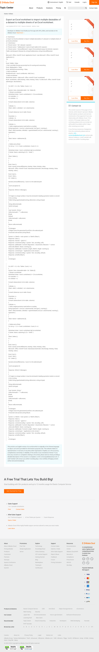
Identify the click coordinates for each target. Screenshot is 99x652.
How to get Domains (56, 615)
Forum (53, 559)
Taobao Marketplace (19, 638)
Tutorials (86, 621)
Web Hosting (27, 612)
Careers (6, 635)
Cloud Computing (40, 621)
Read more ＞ (21, 33)
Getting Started (39, 557)
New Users (39, 618)
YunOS (70, 638)
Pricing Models (8, 549)
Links (59, 635)
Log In (84, 2)
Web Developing (75, 621)
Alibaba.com (49, 638)
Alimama (60, 638)
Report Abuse (55, 554)
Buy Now (86, 41)
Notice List (49, 635)
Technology (38, 546)
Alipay (16, 640)
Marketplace (39, 562)
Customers (7, 554)
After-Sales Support (57, 551)
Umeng (91, 638)
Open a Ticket (12, 520)
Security (37, 612)
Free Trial (22, 546)
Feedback (54, 557)
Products (40, 8)
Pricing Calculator (56, 562)
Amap (81, 638)
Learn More (74, 41)
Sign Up (94, 2)
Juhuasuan (33, 638)
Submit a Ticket (55, 549)
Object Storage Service (65, 609)
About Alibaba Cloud (10, 546)
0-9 (92, 627)
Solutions (49, 8)
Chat (9, 509)
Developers (63, 621)
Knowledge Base (40, 549)
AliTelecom (76, 638)
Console (77, 2)
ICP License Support (41, 554)
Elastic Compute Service (30, 609)
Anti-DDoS (52, 609)
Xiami (5, 640)
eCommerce (80, 609)
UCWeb (86, 638)
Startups (6, 559)
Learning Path (27, 618)
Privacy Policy (28, 635)
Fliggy (65, 638)
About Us (16, 635)
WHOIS (69, 562)
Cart (68, 2)
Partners (6, 557)
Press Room (70, 559)
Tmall (28, 638)
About (31, 8)
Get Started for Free (14, 491)
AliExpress (41, 638)
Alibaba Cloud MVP (72, 551)
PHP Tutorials (27, 624)
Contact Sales (93, 8)
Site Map (69, 565)
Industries (53, 621)
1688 (54, 638)
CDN (43, 609)
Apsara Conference (10, 562)
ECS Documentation (40, 615)
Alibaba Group (8, 638)
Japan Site (26, 615)
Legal (39, 635)
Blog (36, 559)
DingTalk (10, 640)
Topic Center (27, 621)
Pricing (58, 8)
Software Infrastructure (73, 615)
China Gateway (39, 551)
